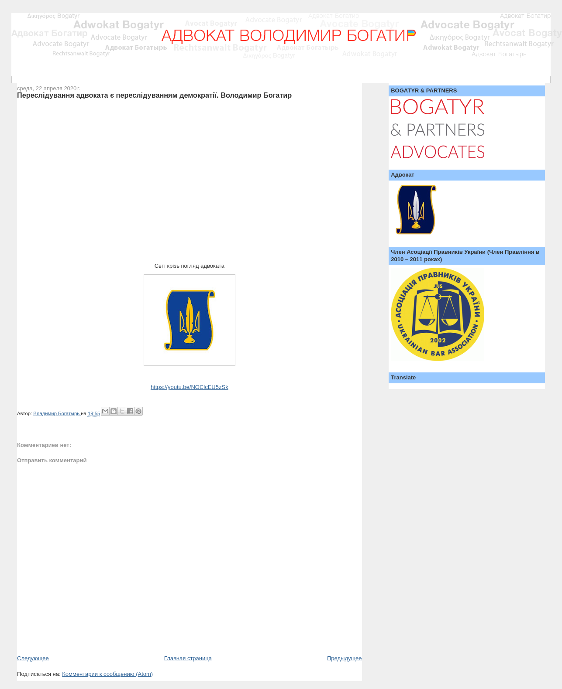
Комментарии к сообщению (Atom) (107, 674)
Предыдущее (344, 658)
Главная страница (188, 658)
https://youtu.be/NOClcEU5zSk (189, 387)
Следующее (33, 658)
